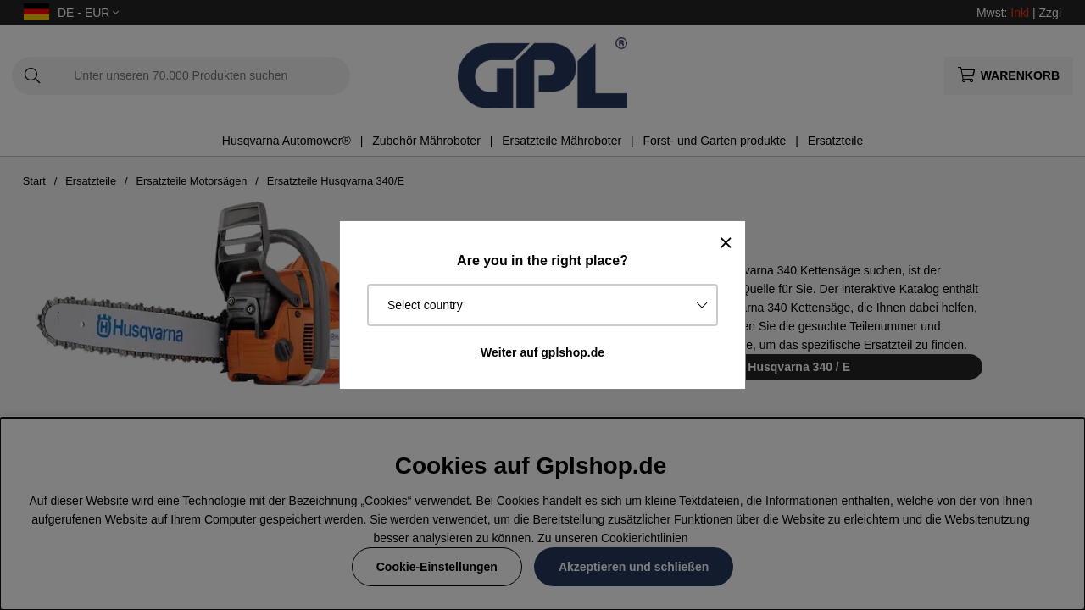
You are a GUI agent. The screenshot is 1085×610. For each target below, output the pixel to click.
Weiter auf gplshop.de (542, 352)
